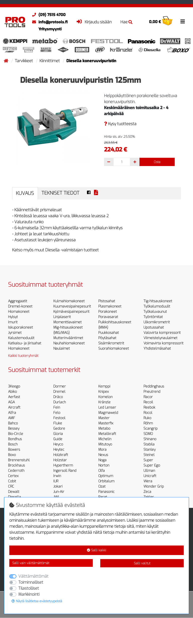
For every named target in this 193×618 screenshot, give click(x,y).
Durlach (59, 402)
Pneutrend (151, 391)
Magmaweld (108, 412)
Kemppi (104, 386)
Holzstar (60, 460)
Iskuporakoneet (20, 327)
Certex (13, 476)
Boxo (12, 454)
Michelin (104, 439)
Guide (57, 439)
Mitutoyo (105, 444)
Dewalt (13, 491)
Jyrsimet (15, 332)
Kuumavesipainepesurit (72, 306)
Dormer (59, 386)
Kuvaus (25, 193)
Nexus (103, 454)
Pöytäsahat (107, 338)
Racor (148, 397)
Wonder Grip (153, 486)
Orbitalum (106, 481)
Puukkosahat (108, 332)
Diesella (14, 497)
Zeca (147, 491)
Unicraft (149, 476)
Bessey (13, 428)
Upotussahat (153, 327)
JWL (56, 497)
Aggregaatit (17, 301)
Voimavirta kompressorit (163, 343)
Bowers (14, 449)
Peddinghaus (153, 386)
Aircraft (14, 407)
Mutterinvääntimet (68, 338)
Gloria (58, 433)
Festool (59, 418)
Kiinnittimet (50, 60)
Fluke (57, 423)
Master (104, 418)
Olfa (101, 470)
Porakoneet (107, 311)
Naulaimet (61, 348)
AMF (11, 418)
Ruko (147, 418)
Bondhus (15, 439)
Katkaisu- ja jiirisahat (24, 343)
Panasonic (106, 491)
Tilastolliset (28, 588)
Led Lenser (107, 407)
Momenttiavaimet (67, 322)
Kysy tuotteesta (120, 123)
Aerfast (14, 397)
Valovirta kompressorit (162, 332)
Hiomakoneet (18, 311)
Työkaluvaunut (155, 311)
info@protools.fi (49, 22)
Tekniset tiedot (60, 193)
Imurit (13, 322)
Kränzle (104, 402)
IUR (55, 481)
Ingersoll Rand (64, 470)
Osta (157, 162)
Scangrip (150, 428)
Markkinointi (28, 594)
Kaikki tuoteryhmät (23, 355)
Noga (102, 460)
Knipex (103, 391)
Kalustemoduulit (21, 338)
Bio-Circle (15, 433)
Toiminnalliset (30, 582)
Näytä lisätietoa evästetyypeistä (37, 601)
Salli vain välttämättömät (30, 563)
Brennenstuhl (19, 460)
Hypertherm (63, 465)
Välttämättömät (33, 576)
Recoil (148, 402)
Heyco (58, 444)
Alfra (12, 412)
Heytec (58, 449)
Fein (56, 407)
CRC (11, 486)
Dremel (59, 391)
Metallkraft (107, 433)
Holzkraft (60, 454)
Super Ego (151, 465)
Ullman (149, 470)
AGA (11, 402)
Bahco (13, 423)
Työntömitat (153, 317)
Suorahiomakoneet (113, 348)
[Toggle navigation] (182, 21)
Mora (102, 449)
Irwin (57, 476)
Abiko (12, 391)
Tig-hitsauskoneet (157, 301)
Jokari (58, 486)
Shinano (149, 439)
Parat (102, 497)
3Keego (14, 386)
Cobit (12, 481)
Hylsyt (13, 317)
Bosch (13, 444)
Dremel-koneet (20, 306)
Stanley (149, 449)
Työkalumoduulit (156, 306)
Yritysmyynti (50, 29)
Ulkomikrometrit (156, 322)
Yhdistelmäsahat (157, 348)
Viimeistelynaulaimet (160, 338)
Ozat (102, 486)
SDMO (148, 433)
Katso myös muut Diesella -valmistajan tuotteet (55, 250)
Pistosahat (106, 301)
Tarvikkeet (24, 60)
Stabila (149, 444)
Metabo (104, 428)
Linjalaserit (62, 317)
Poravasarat (108, 317)
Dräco (58, 397)
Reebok (149, 407)
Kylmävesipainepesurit (71, 311)
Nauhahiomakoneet (69, 343)
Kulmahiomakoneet (69, 301)
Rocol (147, 412)
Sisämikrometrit (111, 343)
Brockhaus (16, 465)
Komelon (105, 397)
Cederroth (16, 470)
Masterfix (105, 423)
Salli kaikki (96, 550)
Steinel (149, 454)
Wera (147, 481)
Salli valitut (142, 563)
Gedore (59, 428)
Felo (56, 412)
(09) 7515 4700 (48, 14)
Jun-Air (58, 491)
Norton (103, 465)
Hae (126, 22)
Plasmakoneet (109, 306)
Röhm (148, 423)
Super (148, 460)
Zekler (148, 497)
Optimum (105, 476)
